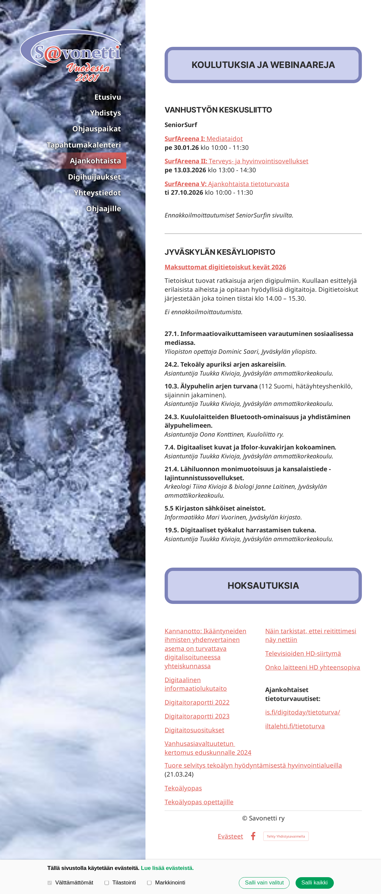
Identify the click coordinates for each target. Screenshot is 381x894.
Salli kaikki (315, 882)
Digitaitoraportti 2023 (197, 716)
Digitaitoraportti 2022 (197, 702)
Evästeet (230, 836)
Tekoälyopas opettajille (199, 802)
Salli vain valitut (264, 882)
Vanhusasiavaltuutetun (200, 743)
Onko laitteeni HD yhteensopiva (312, 667)
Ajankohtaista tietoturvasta (227, 184)
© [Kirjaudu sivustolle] (245, 818)
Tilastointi (120, 882)
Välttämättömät (70, 882)
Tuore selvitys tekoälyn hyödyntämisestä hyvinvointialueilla (253, 765)
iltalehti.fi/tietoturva (295, 726)
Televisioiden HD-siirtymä (303, 653)
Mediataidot (204, 138)
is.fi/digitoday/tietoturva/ (302, 712)
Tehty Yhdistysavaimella (286, 836)
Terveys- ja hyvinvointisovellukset (236, 161)
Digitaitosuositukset (194, 730)
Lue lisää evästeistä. (167, 868)
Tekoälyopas (183, 788)
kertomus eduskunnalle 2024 (208, 752)
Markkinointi (166, 882)
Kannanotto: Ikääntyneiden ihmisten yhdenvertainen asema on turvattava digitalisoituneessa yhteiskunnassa (205, 648)
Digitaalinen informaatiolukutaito (196, 684)
